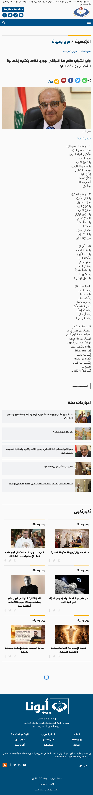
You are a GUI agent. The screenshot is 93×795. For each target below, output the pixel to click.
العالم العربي (48, 734)
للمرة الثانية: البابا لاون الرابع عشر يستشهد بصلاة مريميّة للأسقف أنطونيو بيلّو (24, 602)
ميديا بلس (40, 789)
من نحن (83, 765)
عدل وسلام (48, 739)
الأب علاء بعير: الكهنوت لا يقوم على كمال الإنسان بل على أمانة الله (24, 554)
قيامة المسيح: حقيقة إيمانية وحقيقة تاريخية (24, 650)
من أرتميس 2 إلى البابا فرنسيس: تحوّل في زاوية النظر (68, 600)
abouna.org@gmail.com (17, 753)
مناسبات (48, 745)
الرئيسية (83, 41)
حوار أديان (20, 739)
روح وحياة (77, 739)
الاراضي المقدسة (20, 734)
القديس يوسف (80, 386)
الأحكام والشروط (46, 783)
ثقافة (76, 745)
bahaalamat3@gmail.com (67, 756)
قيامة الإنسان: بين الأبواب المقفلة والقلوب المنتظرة (68, 650)
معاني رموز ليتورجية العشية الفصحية (70, 552)
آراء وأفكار (20, 745)
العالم (77, 734)
